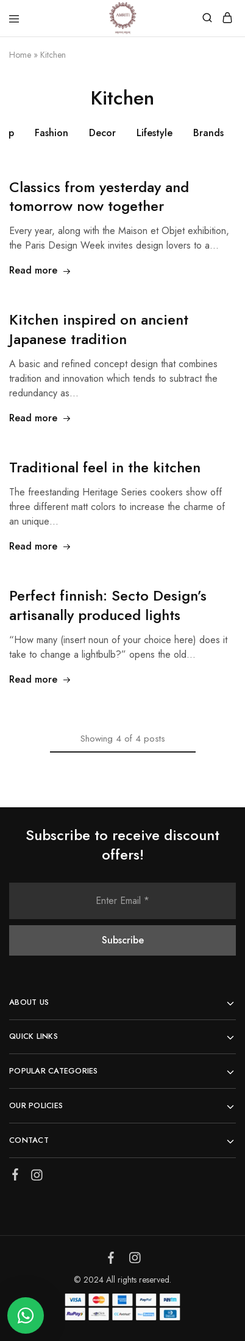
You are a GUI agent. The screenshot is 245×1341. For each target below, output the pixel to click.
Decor (102, 133)
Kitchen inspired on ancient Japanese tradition (98, 329)
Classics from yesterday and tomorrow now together (99, 196)
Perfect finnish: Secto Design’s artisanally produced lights (108, 605)
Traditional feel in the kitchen (105, 467)
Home (20, 55)
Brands (208, 133)
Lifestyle (154, 133)
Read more (40, 270)
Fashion (51, 133)
